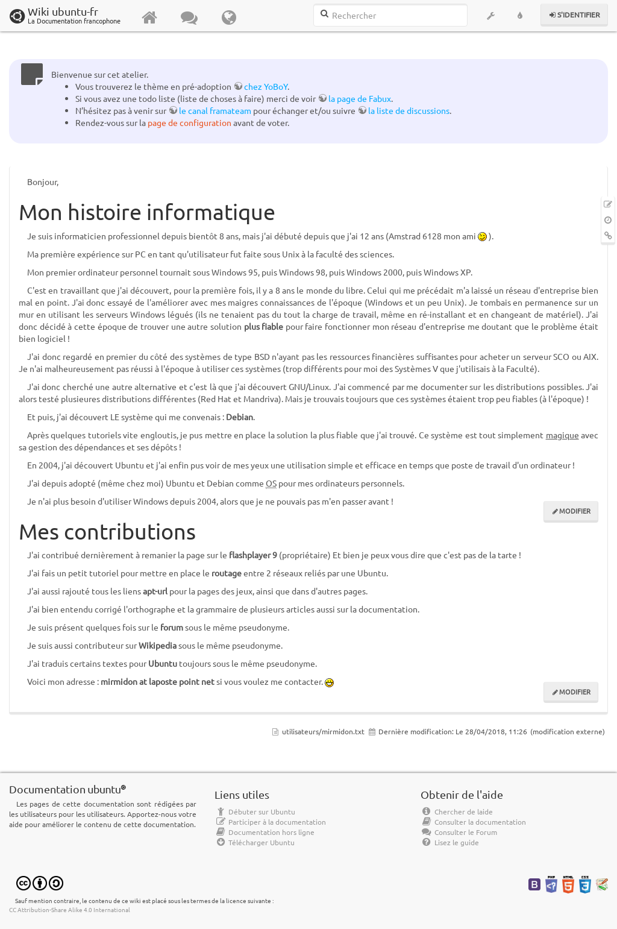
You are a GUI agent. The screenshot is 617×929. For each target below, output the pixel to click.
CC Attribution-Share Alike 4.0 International (69, 909)
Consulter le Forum (459, 832)
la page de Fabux (359, 98)
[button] (491, 15)
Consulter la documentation (473, 822)
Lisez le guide (450, 842)
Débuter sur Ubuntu (255, 811)
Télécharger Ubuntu (255, 842)
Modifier (574, 510)
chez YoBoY (265, 86)
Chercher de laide (457, 811)
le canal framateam (215, 110)
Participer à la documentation (270, 822)
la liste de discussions (408, 110)
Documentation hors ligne (265, 832)
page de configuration (189, 122)
